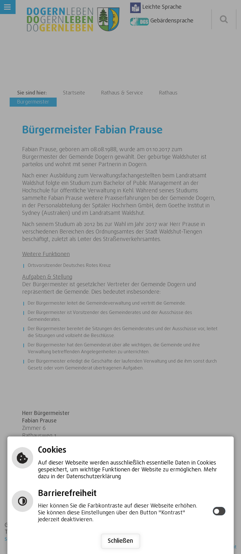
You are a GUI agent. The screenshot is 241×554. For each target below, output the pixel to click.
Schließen (120, 541)
